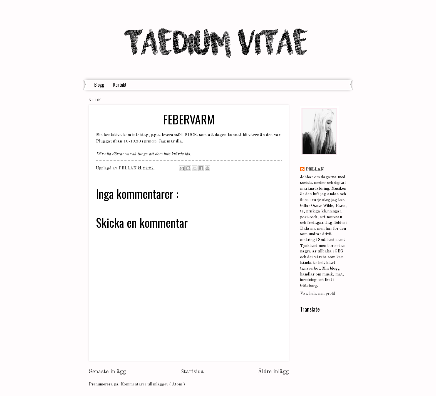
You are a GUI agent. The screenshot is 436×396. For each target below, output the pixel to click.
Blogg (99, 84)
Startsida (192, 372)
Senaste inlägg (107, 372)
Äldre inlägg (273, 372)
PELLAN (315, 169)
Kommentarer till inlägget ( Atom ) (153, 384)
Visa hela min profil (317, 294)
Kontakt (120, 84)
